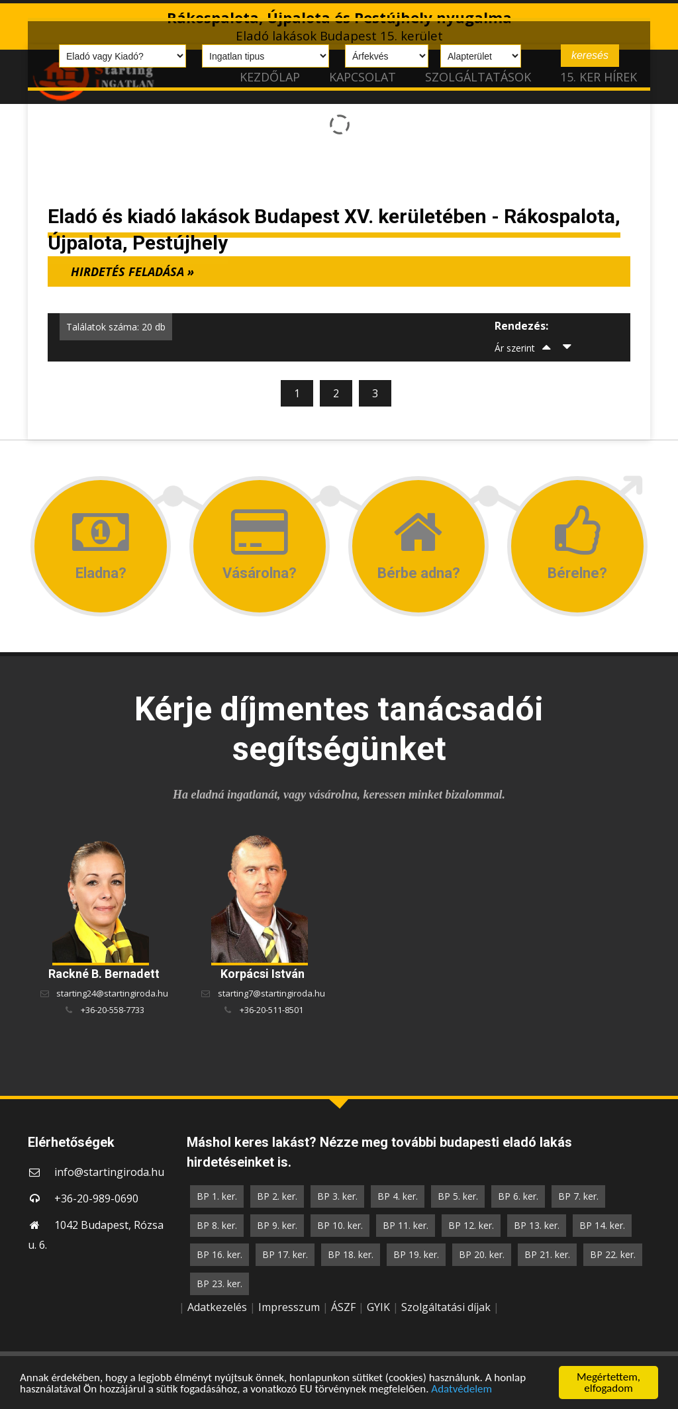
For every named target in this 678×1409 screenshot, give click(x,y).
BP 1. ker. (217, 1196)
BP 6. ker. (518, 1196)
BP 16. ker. (219, 1254)
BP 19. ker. (416, 1254)
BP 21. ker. (547, 1254)
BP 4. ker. (397, 1196)
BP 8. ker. (217, 1225)
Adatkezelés (217, 1307)
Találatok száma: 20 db (116, 326)
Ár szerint (515, 348)
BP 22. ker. (613, 1254)
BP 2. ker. (277, 1196)
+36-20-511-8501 (271, 1010)
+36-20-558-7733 (112, 1010)
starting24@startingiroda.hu (112, 993)
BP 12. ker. (471, 1225)
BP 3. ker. (337, 1196)
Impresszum (289, 1307)
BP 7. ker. (578, 1196)
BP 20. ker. (482, 1254)
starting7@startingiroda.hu (271, 993)
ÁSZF (343, 1307)
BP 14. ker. (602, 1225)
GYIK (378, 1307)
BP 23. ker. (219, 1283)
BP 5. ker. (458, 1196)
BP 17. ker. (285, 1254)
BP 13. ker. (536, 1225)
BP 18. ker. (350, 1254)
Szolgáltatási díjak (446, 1307)
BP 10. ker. (340, 1225)
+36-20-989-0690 (96, 1198)
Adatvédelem (461, 1389)
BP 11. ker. (405, 1225)
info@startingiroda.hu (109, 1172)
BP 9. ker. (277, 1225)
